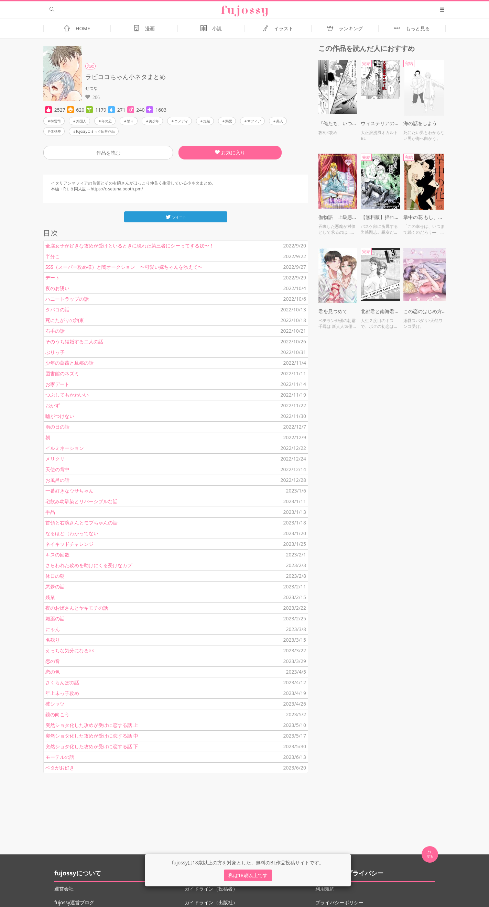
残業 (50, 597)
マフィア (254, 121)
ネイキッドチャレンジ (69, 544)
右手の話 (55, 331)
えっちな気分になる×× (69, 650)
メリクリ (55, 458)
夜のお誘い (57, 288)
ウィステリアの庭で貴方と (380, 123)
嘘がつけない (59, 416)
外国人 (81, 121)
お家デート (57, 384)
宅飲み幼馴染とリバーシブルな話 (81, 501)
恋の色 (52, 671)
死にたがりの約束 (64, 320)
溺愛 (228, 121)
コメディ (181, 121)
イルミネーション (64, 448)
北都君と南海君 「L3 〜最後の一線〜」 (380, 311)
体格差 (56, 131)
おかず (52, 405)
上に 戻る (429, 854)
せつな (91, 88)
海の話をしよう (420, 123)
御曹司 (56, 121)
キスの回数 (57, 554)
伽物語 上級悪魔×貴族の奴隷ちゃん (337, 217)
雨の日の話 (57, 426)
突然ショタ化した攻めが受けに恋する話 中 (91, 735)
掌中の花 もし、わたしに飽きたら (424, 217)
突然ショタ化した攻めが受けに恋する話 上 (91, 725)
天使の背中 (57, 469)
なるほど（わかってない (71, 533)
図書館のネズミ (62, 373)
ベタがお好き (59, 767)
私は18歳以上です (248, 875)
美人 (279, 121)
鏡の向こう (57, 714)
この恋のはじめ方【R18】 (424, 311)
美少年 (154, 121)
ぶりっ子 (55, 352)
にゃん (52, 629)
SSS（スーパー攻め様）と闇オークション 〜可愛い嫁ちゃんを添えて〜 (124, 267)
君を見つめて (332, 311)
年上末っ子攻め (62, 693)
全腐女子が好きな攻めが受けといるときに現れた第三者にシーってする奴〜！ (129, 245)
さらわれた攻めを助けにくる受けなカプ (88, 565)
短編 (206, 121)
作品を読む (108, 153)
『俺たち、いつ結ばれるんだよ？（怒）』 (337, 123)
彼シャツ (55, 703)
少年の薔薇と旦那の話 (69, 363)
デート (52, 277)
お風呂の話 (57, 480)
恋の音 (52, 661)
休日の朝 (55, 576)
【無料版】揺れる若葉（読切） (380, 217)
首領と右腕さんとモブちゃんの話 (81, 522)
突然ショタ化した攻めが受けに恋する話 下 (91, 746)
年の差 (106, 121)
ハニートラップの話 (67, 299)
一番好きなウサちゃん (69, 490)
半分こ (52, 256)
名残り (52, 640)
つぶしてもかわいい (67, 394)
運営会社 (64, 888)
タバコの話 (57, 309)
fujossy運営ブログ (74, 902)
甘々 (130, 121)
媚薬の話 (55, 618)
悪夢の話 (55, 586)
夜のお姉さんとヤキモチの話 (76, 608)
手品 (50, 512)
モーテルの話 (59, 757)
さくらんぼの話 (62, 682)
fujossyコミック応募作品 (95, 131)
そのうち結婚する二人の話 (74, 341)
